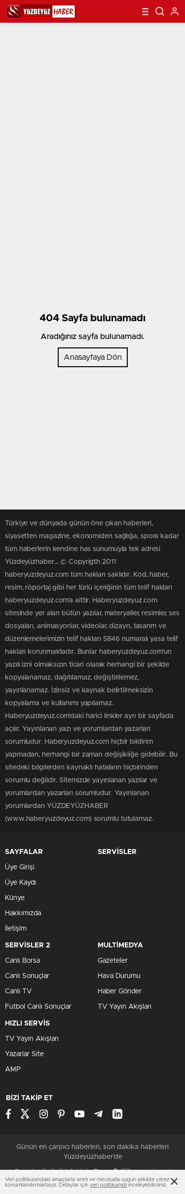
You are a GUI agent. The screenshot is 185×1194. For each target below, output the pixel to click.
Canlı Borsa (22, 960)
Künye (15, 898)
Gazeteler (113, 960)
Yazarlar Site (24, 1054)
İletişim (16, 928)
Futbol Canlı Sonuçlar (38, 1006)
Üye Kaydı (20, 882)
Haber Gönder (120, 991)
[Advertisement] (92, 115)
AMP (13, 1069)
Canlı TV (18, 991)
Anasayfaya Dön (93, 357)
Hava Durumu (119, 976)
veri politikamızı (108, 1185)
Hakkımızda (23, 913)
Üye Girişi (20, 867)
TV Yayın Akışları (124, 1006)
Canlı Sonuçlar (27, 976)
